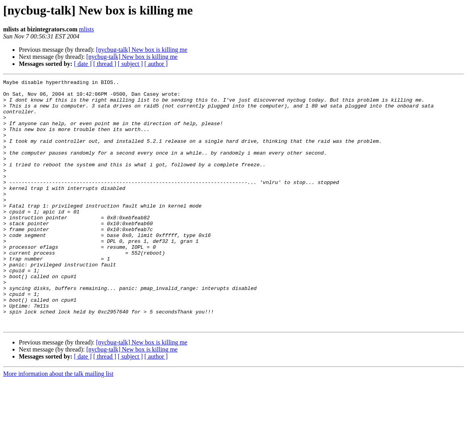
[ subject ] (130, 63)
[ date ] (83, 63)
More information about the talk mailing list (58, 423)
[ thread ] (104, 63)
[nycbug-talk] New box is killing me (141, 49)
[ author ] (156, 63)
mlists (86, 29)
